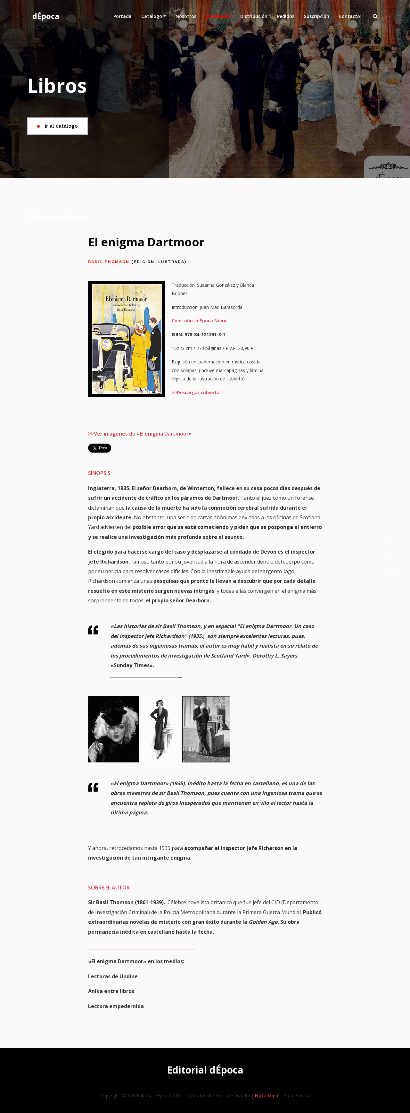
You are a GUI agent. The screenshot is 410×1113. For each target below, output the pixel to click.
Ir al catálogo (57, 126)
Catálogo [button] (151, 16)
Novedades (218, 16)
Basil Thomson (137, 261)
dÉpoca (45, 16)
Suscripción (316, 16)
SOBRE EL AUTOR (109, 887)
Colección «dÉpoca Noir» (199, 321)
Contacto (349, 16)
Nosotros (188, 16)
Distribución (253, 16)
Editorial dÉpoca (58, 217)
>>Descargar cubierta (196, 392)
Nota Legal (267, 1095)
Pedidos (285, 16)
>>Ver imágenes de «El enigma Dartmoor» (140, 433)
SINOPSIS (99, 473)
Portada (124, 16)
